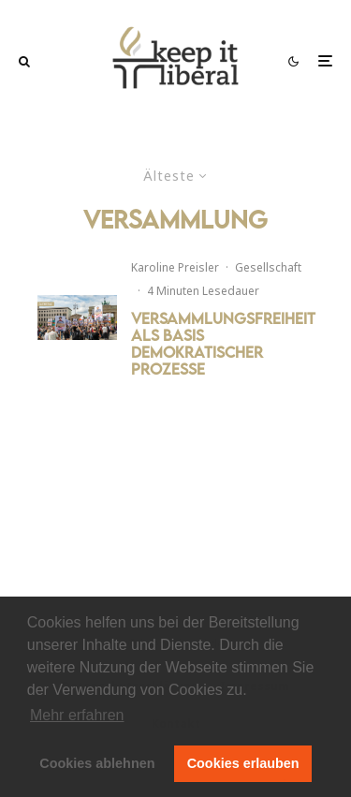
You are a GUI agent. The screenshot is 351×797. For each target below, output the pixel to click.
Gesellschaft (268, 267)
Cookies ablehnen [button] (96, 763)
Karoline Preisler (175, 267)
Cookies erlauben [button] (243, 763)
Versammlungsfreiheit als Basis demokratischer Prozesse (223, 343)
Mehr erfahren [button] (77, 715)
